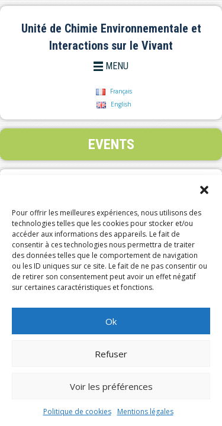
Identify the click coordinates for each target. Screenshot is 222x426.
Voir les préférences (111, 386)
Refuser (111, 354)
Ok (111, 321)
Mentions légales (145, 411)
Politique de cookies (77, 411)
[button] (204, 190)
